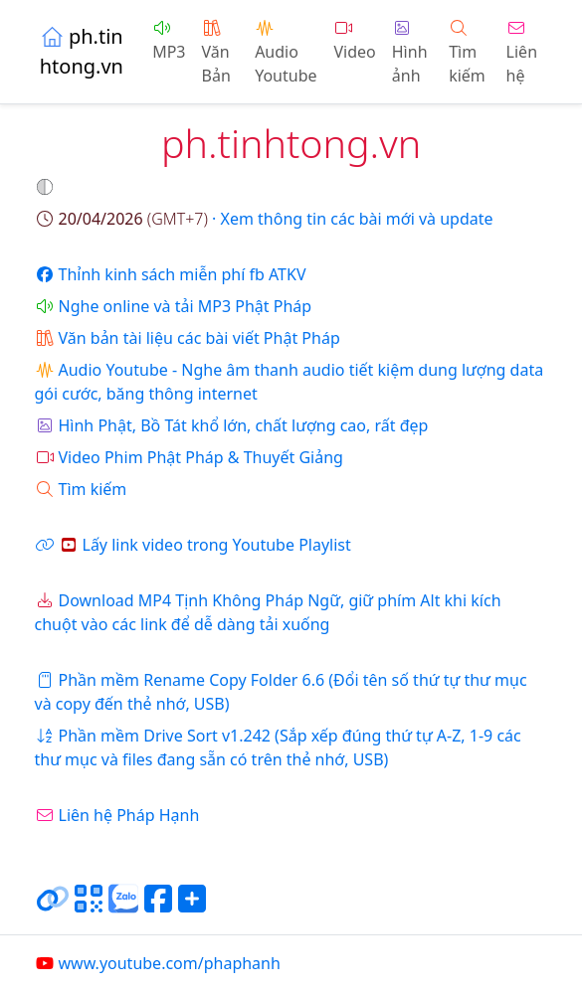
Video (354, 41)
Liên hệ (521, 53)
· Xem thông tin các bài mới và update (264, 219)
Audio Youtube (285, 53)
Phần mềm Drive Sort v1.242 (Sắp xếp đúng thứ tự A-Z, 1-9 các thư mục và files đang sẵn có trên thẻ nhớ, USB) (278, 747)
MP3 (168, 41)
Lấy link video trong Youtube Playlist (193, 545)
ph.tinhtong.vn (81, 51)
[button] (47, 187)
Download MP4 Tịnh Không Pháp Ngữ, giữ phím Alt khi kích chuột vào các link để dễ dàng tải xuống (268, 612)
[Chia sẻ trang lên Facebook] (158, 906)
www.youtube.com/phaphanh (158, 963)
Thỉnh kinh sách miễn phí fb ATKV (170, 274)
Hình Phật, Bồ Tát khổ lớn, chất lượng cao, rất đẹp (232, 425)
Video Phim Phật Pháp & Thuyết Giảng (189, 457)
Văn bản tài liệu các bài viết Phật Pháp (187, 338)
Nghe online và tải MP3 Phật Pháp (173, 306)
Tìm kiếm (467, 53)
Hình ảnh (410, 53)
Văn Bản (216, 53)
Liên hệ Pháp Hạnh (117, 815)
